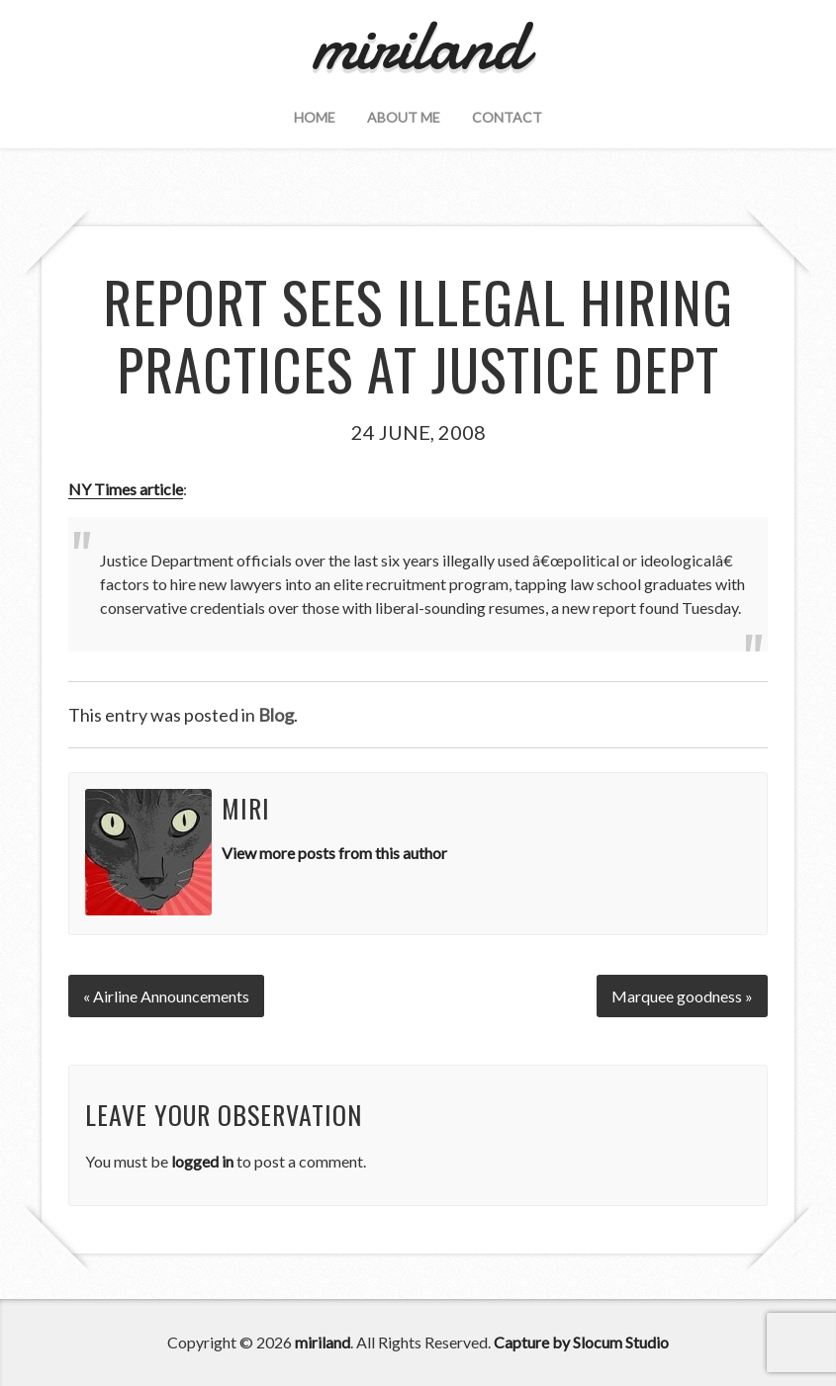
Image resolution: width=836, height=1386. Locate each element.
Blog (276, 715)
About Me (403, 117)
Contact (507, 117)
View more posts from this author (334, 852)
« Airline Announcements (166, 996)
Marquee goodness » (682, 996)
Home (314, 117)
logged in (202, 1161)
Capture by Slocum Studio (581, 1342)
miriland (322, 1342)
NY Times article (125, 488)
